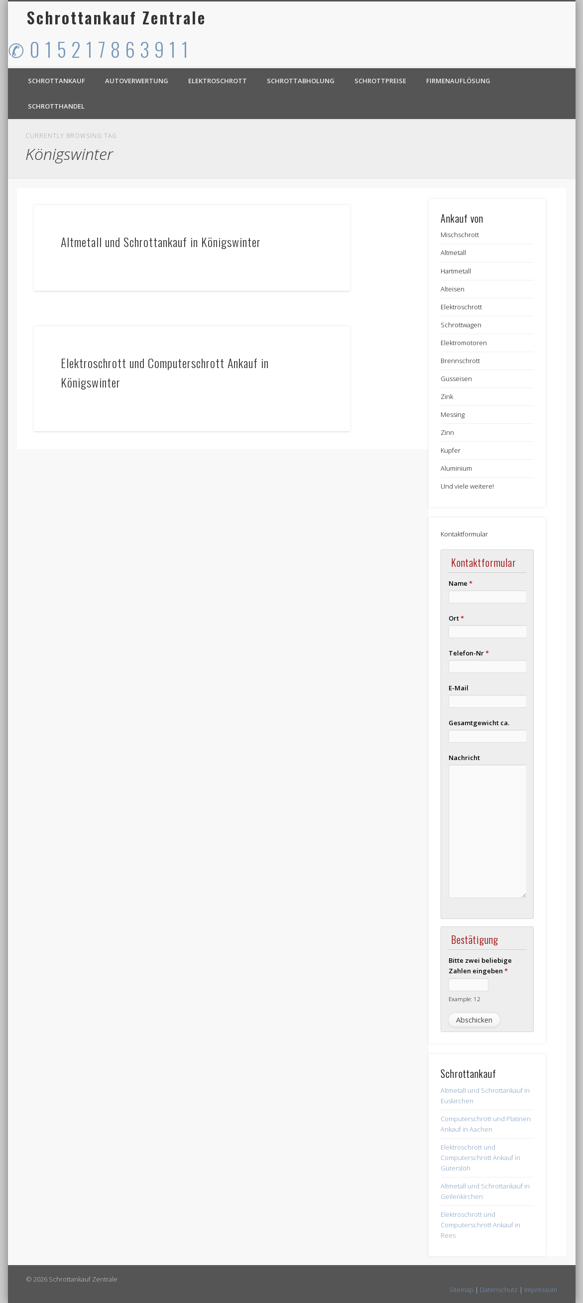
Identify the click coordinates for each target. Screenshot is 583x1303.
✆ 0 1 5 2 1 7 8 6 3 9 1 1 (98, 48)
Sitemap (461, 1289)
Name (460, 583)
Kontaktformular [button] (464, 533)
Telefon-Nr (469, 653)
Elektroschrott (217, 80)
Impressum (540, 1289)
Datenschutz (499, 1289)
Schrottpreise (380, 80)
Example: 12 (464, 999)
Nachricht (464, 757)
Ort (456, 618)
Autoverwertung (136, 80)
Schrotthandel (56, 106)
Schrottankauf (56, 80)
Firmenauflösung (458, 80)
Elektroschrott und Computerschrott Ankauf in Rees (480, 1225)
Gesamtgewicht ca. (479, 722)
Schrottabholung (301, 80)
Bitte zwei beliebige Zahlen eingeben (480, 965)
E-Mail (458, 687)
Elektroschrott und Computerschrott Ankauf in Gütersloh (480, 1158)
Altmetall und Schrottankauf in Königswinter (161, 242)
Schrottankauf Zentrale (116, 17)
